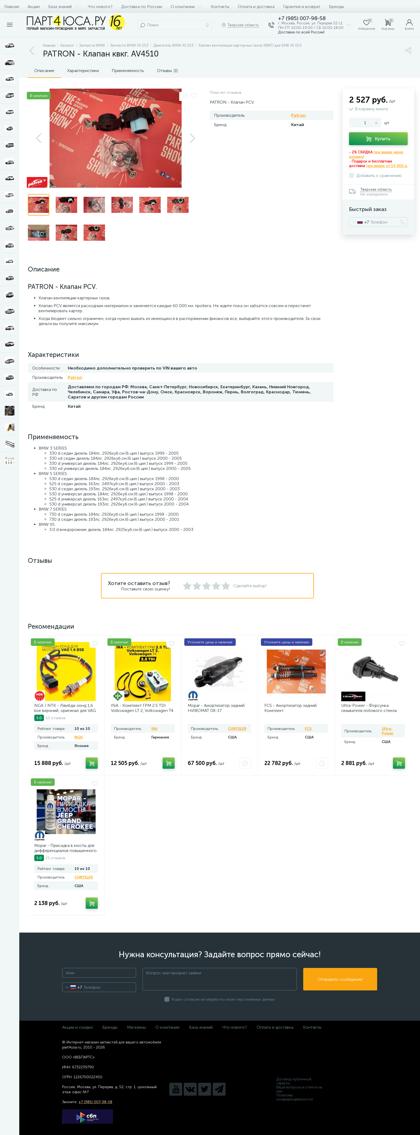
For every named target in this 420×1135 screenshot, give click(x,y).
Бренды (336, 6)
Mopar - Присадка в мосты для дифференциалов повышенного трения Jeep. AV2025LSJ (65, 850)
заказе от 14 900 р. (391, 166)
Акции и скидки (77, 1027)
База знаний (63, 6)
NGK (78, 737)
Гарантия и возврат (301, 6)
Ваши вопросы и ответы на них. (299, 1089)
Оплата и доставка (256, 6)
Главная (11, 6)
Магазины (136, 1027)
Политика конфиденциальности (294, 1097)
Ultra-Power (387, 731)
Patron (298, 115)
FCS (308, 728)
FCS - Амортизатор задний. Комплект (290, 708)
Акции (34, 6)
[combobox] (359, 222)
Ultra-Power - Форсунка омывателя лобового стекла (369, 708)
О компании (186, 6)
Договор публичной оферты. (293, 1081)
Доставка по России (141, 6)
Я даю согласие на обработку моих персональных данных (223, 999)
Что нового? (100, 6)
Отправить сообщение (340, 979)
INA (154, 728)
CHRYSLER (237, 728)
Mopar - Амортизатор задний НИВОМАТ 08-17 (216, 708)
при (370, 166)
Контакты (220, 6)
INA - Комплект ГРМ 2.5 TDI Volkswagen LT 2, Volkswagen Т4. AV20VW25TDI (142, 710)
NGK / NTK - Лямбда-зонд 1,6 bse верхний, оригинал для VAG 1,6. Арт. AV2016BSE (65, 710)
